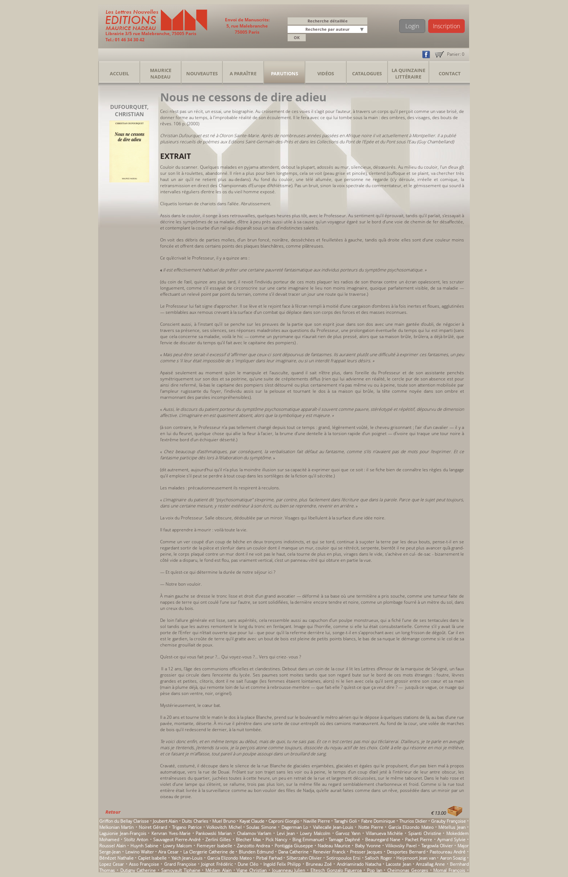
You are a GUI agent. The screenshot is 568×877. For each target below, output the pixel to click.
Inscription (446, 26)
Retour (112, 812)
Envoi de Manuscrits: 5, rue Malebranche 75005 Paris (247, 26)
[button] (363, 29)
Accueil (119, 73)
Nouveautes (202, 73)
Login (412, 26)
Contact (450, 73)
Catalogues (367, 73)
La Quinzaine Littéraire (408, 73)
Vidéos (325, 73)
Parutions (284, 73)
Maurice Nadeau (160, 73)
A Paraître (243, 73)
